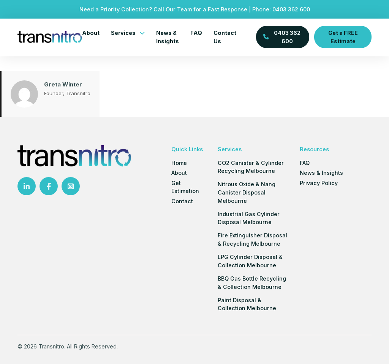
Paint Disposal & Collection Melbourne (247, 304)
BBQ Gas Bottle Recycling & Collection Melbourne (252, 282)
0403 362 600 (291, 9)
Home (179, 163)
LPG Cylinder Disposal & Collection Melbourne (250, 261)
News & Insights (167, 37)
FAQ (196, 33)
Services (123, 33)
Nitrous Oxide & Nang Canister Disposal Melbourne (246, 192)
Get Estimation (185, 187)
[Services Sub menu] (142, 33)
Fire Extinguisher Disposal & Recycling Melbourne (252, 239)
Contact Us (224, 37)
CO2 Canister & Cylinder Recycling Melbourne (251, 167)
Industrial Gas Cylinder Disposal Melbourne (249, 218)
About (91, 33)
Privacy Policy (319, 183)
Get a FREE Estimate (343, 37)
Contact (182, 201)
